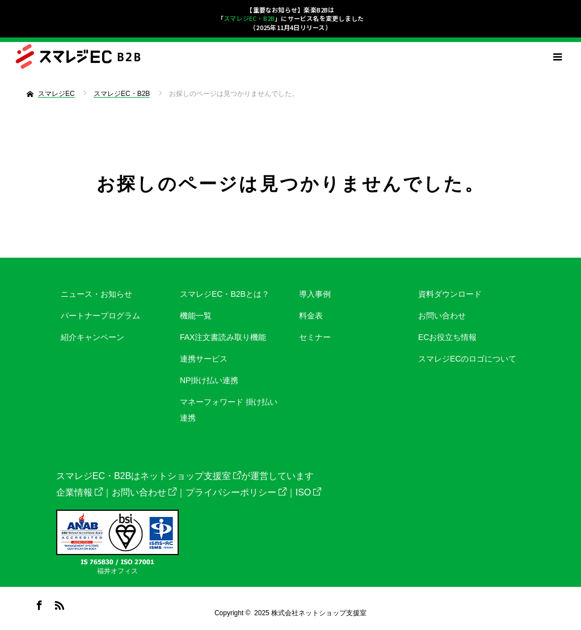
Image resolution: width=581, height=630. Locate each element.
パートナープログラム (100, 315)
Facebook (38, 603)
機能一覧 (196, 315)
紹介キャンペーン (92, 337)
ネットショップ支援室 (190, 476)
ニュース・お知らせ (96, 294)
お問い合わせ (442, 315)
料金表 (311, 315)
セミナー (315, 337)
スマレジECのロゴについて (467, 358)
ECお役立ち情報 (447, 337)
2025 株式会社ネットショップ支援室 (310, 613)
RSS (57, 603)
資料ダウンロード (450, 294)
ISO (309, 492)
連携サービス (204, 358)
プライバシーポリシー (236, 492)
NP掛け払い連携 (209, 380)
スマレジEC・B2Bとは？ (225, 294)
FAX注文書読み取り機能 (223, 337)
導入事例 (315, 294)
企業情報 (79, 492)
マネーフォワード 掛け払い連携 (228, 409)
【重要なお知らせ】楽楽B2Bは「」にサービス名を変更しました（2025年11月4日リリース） (290, 18)
